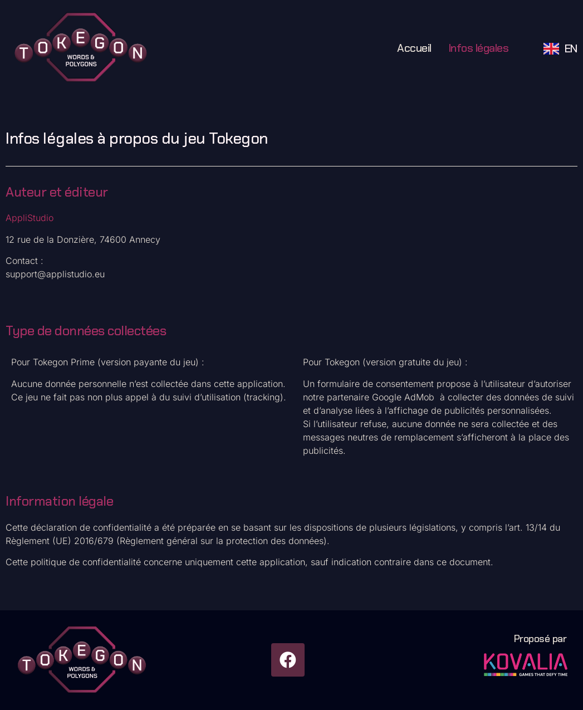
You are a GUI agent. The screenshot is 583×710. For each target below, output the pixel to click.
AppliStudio (29, 217)
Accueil (414, 48)
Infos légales (478, 48)
